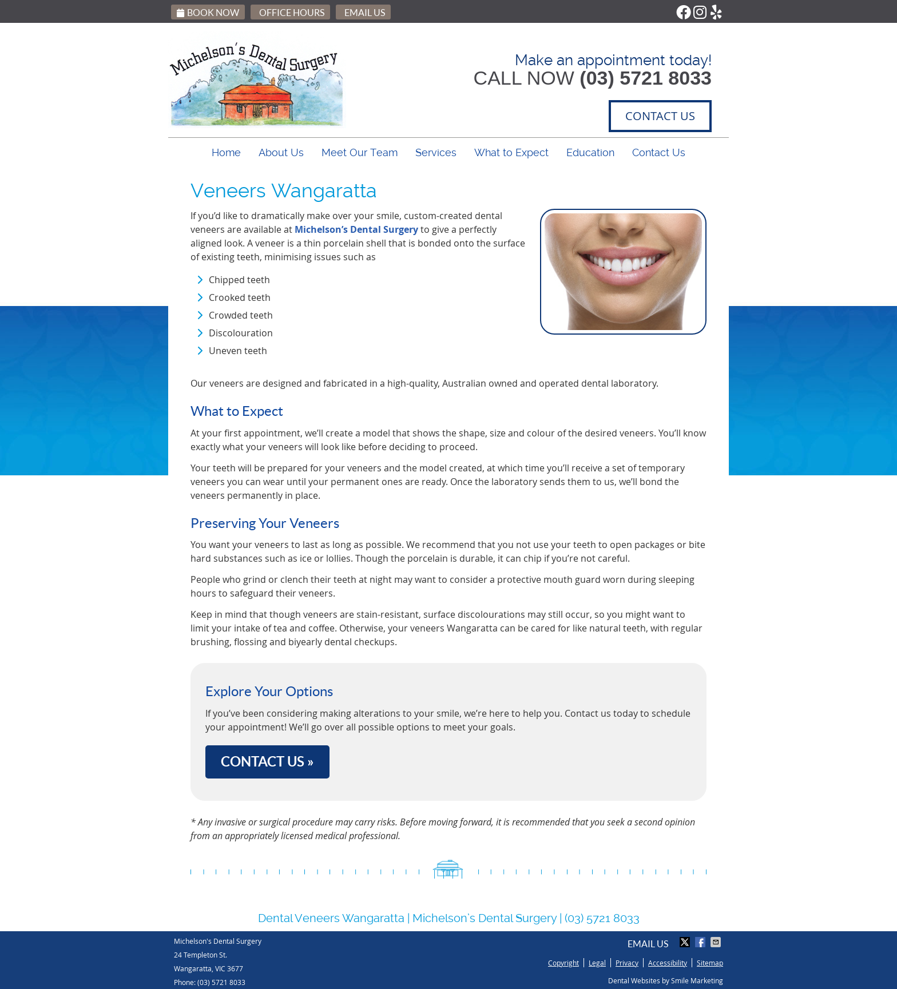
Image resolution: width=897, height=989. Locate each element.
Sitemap (710, 962)
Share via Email (717, 942)
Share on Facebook (701, 942)
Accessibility (667, 962)
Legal (597, 962)
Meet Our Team (360, 152)
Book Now (208, 12)
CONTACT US (660, 116)
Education (590, 152)
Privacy (627, 962)
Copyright (563, 962)
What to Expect (511, 152)
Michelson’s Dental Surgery (356, 229)
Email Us (364, 12)
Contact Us (658, 152)
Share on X (686, 942)
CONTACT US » (267, 761)
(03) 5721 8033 (221, 982)
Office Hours (291, 12)
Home (226, 152)
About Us (281, 152)
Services (436, 152)
